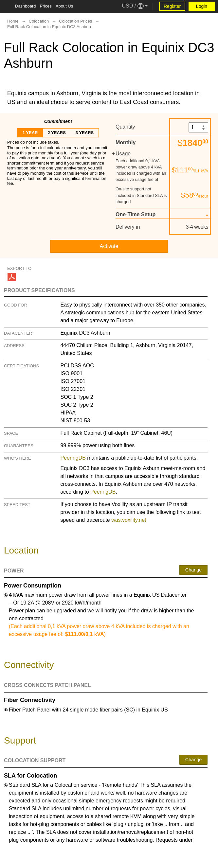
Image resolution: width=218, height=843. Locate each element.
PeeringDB (72, 458)
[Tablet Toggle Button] (6, 6)
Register (172, 6)
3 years (85, 132)
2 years (56, 132)
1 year (30, 132)
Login (201, 6)
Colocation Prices (75, 21)
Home (13, 21)
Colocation (39, 21)
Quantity (125, 127)
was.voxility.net (128, 520)
